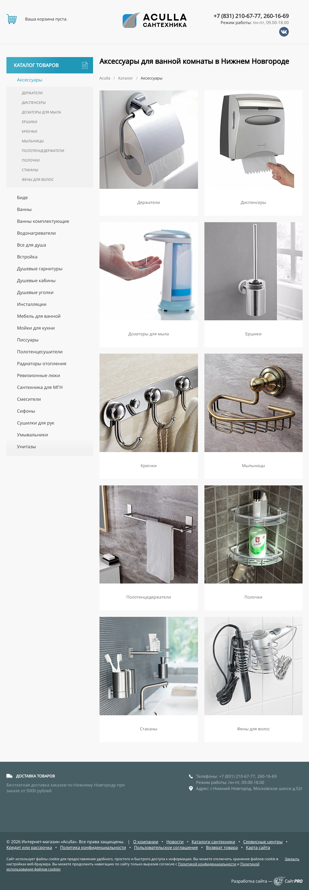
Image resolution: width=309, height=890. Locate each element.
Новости (175, 841)
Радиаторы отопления (41, 364)
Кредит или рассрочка (29, 847)
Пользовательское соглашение (166, 847)
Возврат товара (222, 847)
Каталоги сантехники (213, 841)
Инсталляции (32, 304)
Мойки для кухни (36, 328)
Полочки (31, 160)
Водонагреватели (36, 233)
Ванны (24, 209)
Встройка (27, 257)
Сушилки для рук (35, 423)
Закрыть (292, 859)
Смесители (29, 399)
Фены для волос (38, 179)
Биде (22, 198)
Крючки (29, 131)
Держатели (32, 93)
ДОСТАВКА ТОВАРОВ (35, 776)
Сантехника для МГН (40, 387)
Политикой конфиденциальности (207, 864)
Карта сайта (258, 847)
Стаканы (30, 170)
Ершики (29, 122)
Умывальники (32, 435)
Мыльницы (33, 141)
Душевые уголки (35, 293)
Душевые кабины (36, 281)
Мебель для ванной (39, 316)
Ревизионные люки (38, 376)
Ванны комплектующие (43, 221)
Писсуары (28, 340)
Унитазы (26, 447)
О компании (145, 841)
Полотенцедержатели (43, 150)
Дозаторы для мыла (41, 112)
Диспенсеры (34, 102)
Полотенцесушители (40, 352)
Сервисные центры (263, 841)
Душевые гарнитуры (40, 269)
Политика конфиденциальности (93, 847)
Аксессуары (29, 80)
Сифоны (26, 411)
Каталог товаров (51, 65)
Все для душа (31, 245)
